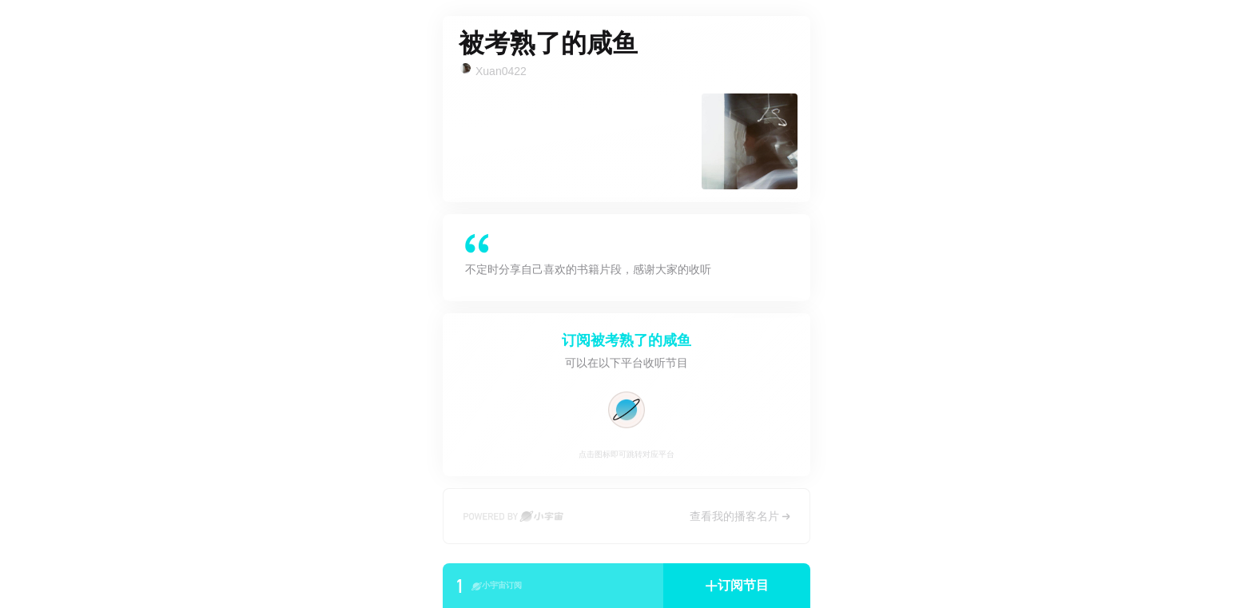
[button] (736, 585)
